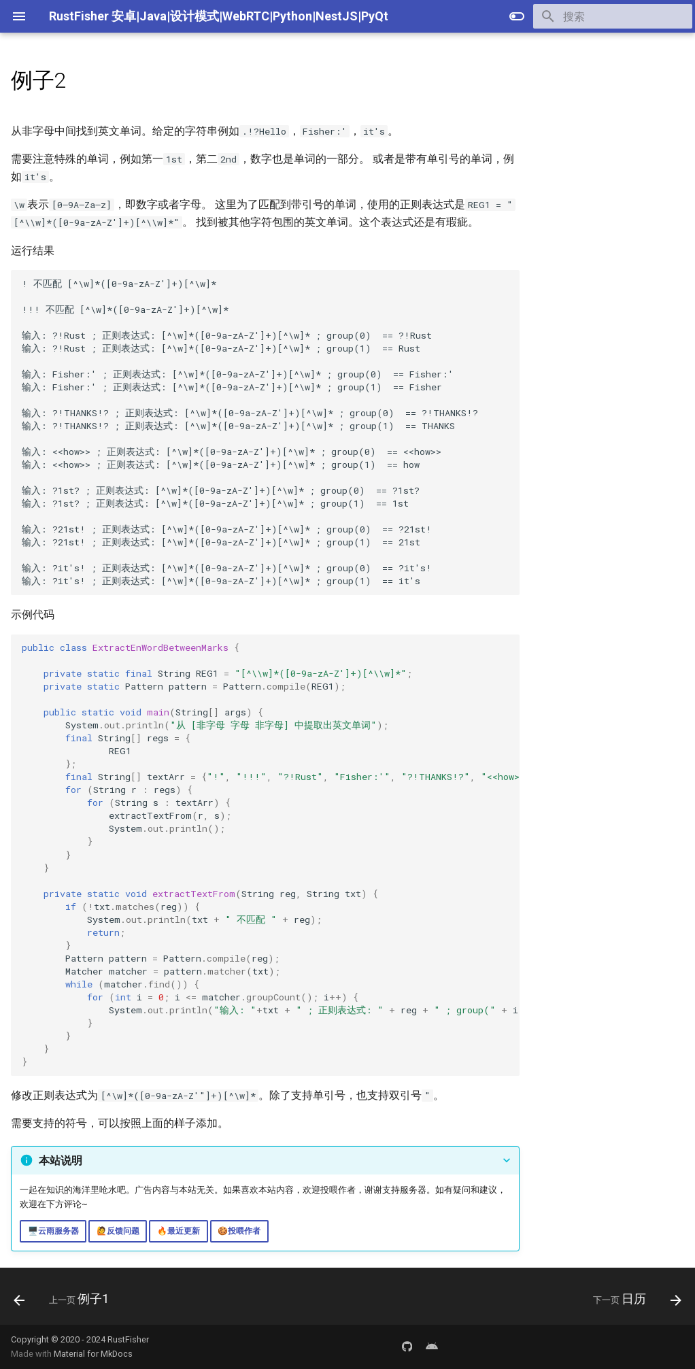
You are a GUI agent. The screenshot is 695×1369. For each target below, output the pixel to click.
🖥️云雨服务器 (53, 1231)
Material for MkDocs (93, 1354)
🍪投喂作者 (239, 1231)
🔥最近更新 (178, 1231)
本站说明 (60, 1160)
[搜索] (612, 16)
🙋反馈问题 (118, 1231)
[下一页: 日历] (633, 1300)
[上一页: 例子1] (65, 1300)
